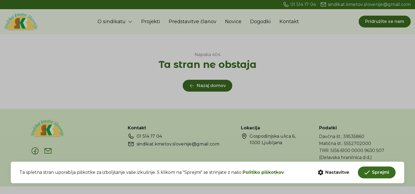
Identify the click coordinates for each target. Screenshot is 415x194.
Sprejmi (376, 172)
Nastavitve (333, 172)
